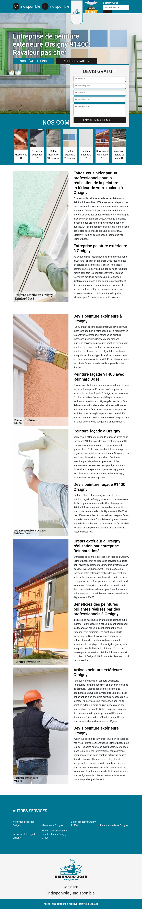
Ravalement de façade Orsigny (24, 836)
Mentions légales (88, 904)
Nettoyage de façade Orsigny (23, 823)
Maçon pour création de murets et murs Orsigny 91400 (54, 834)
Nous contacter (76, 61)
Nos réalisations (33, 61)
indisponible (26, 6)
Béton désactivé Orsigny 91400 (83, 823)
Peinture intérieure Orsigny (114, 825)
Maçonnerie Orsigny (52, 825)
